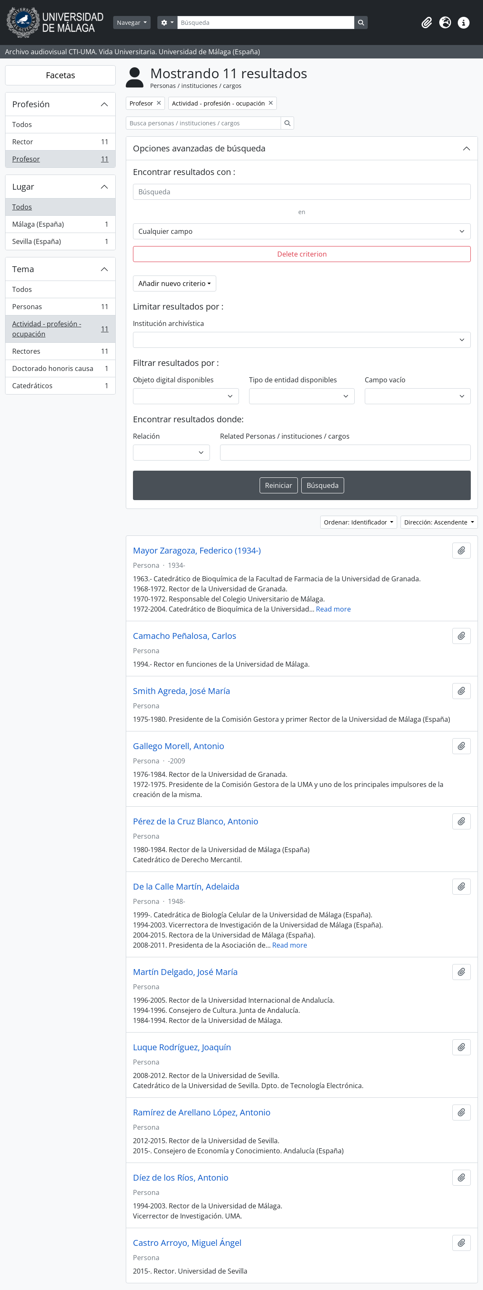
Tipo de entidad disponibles (293, 379)
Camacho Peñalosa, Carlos (184, 636)
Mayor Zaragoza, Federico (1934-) (197, 551)
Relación (146, 436)
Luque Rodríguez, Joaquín (182, 1047)
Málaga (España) (60, 226)
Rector (60, 144)
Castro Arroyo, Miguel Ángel (187, 1243)
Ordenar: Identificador (356, 522)
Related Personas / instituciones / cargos (285, 436)
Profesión (31, 104)
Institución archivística (168, 323)
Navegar (129, 22)
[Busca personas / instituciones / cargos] (203, 123)
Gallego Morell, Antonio (178, 746)
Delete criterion (302, 254)
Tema (23, 269)
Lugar (23, 186)
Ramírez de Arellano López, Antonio (202, 1112)
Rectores (60, 353)
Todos (22, 124)
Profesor (60, 160)
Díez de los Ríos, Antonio (180, 1178)
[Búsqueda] (266, 22)
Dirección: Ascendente (436, 522)
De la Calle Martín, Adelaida (186, 887)
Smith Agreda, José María (181, 691)
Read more (333, 609)
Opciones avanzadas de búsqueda (199, 148)
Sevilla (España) (60, 243)
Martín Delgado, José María (185, 972)
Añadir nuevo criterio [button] (172, 283)
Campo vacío (385, 379)
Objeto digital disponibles (173, 379)
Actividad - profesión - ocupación (60, 329)
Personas (60, 308)
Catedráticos (60, 387)
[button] (426, 22)
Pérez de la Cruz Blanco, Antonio (195, 821)
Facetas (60, 75)
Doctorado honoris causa (60, 370)
